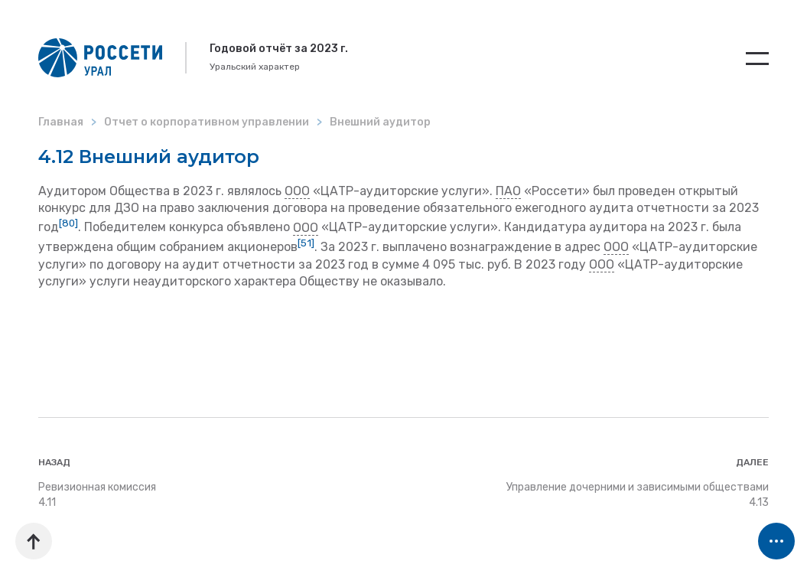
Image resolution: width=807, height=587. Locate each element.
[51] (306, 243)
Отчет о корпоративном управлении (206, 122)
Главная (60, 122)
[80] (68, 223)
